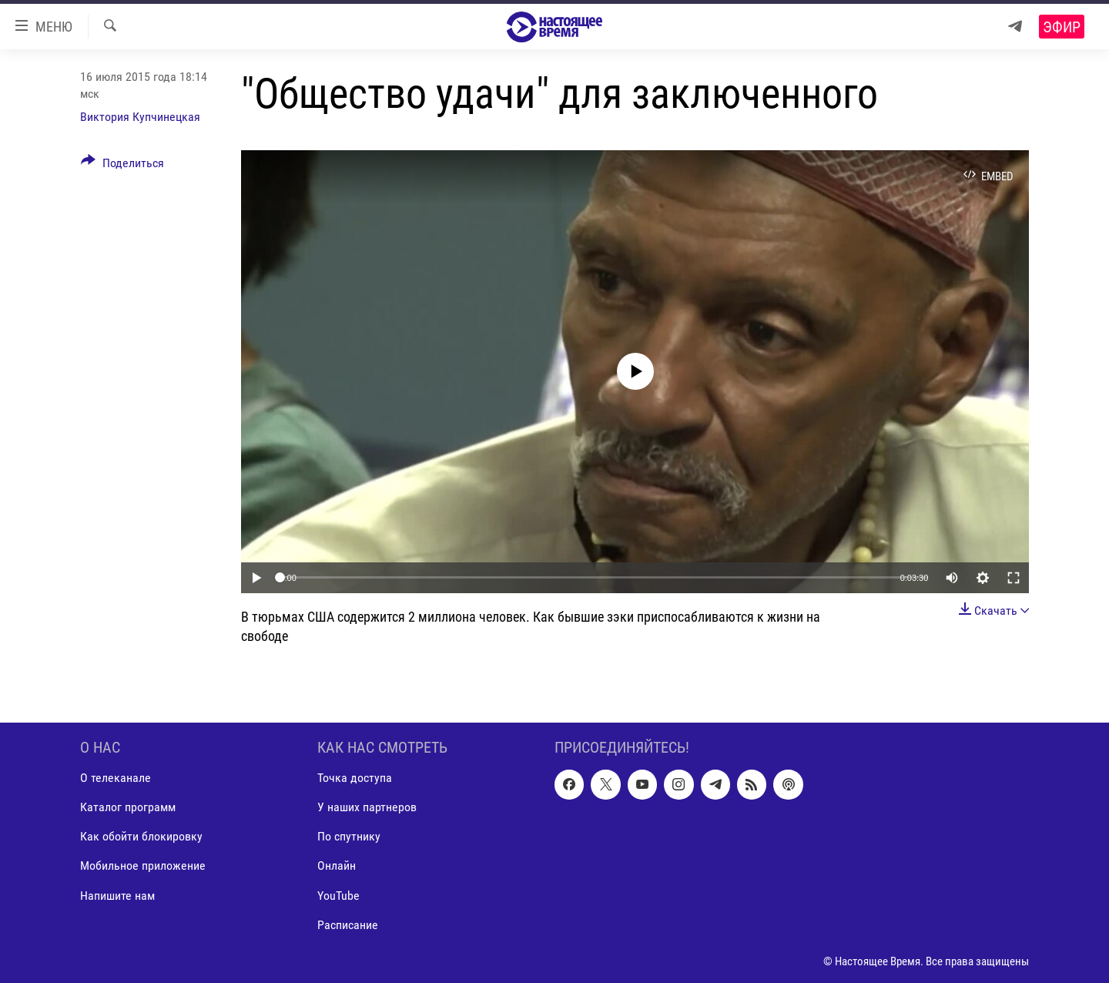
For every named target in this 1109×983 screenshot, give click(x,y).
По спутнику (348, 837)
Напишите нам (117, 895)
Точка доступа (354, 778)
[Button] (122, 165)
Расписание (347, 925)
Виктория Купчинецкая (140, 116)
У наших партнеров (367, 807)
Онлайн (336, 866)
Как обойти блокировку (141, 837)
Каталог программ (128, 807)
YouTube (338, 895)
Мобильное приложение (143, 866)
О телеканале (115, 778)
